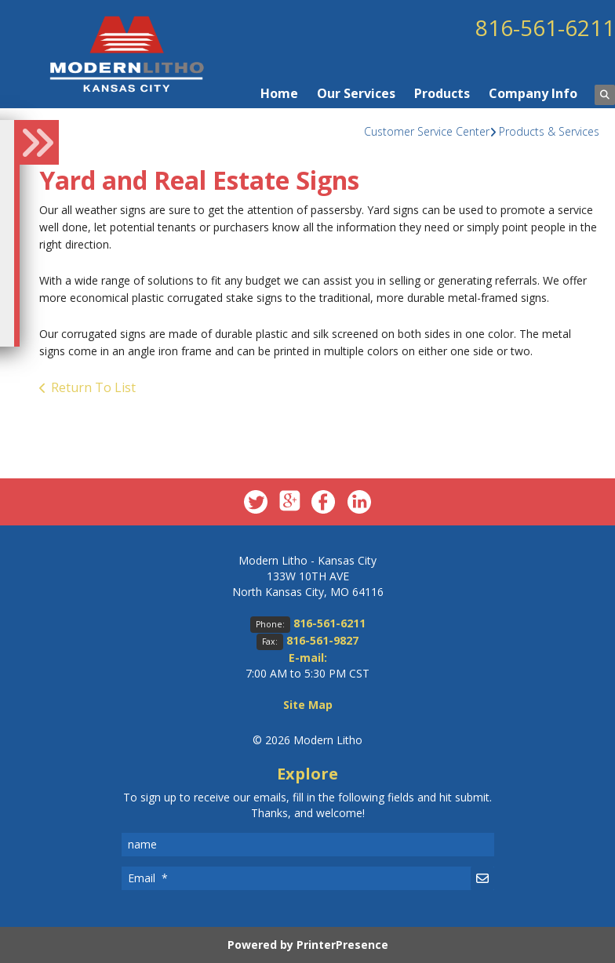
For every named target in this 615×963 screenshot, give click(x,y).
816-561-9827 (322, 640)
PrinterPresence (342, 944)
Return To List (93, 387)
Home (279, 93)
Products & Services (549, 131)
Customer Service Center (426, 131)
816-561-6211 (545, 27)
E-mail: (308, 657)
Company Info (533, 93)
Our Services (356, 93)
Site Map (308, 704)
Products (442, 93)
